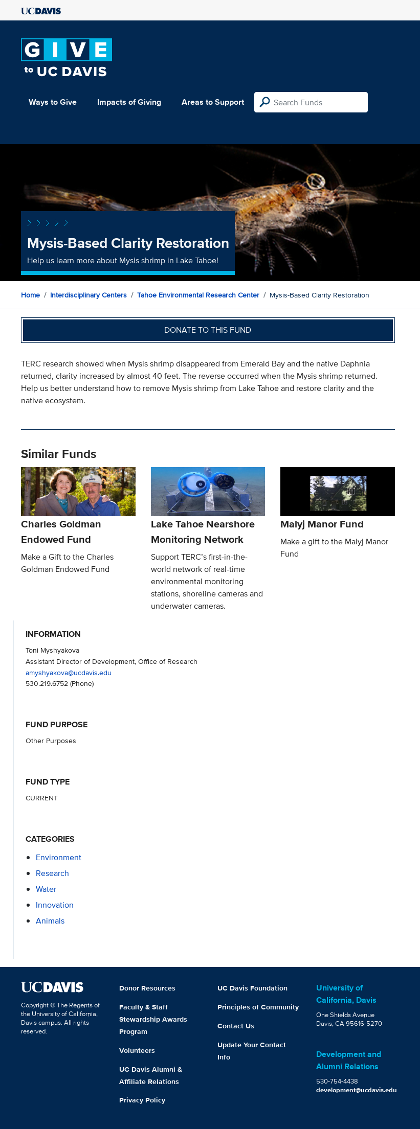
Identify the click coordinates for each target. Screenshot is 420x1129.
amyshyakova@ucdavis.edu (69, 672)
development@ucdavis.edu (356, 1090)
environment (58, 857)
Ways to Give (53, 102)
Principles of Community (258, 1007)
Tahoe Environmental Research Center (198, 295)
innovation (55, 905)
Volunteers (137, 1050)
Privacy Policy (142, 1100)
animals (50, 921)
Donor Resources (147, 988)
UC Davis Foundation (252, 988)
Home (30, 295)
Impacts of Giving (129, 102)
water (46, 889)
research (52, 873)
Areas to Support (213, 102)
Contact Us (235, 1026)
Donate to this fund (207, 330)
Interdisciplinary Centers (88, 295)
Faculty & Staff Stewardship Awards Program (153, 1019)
